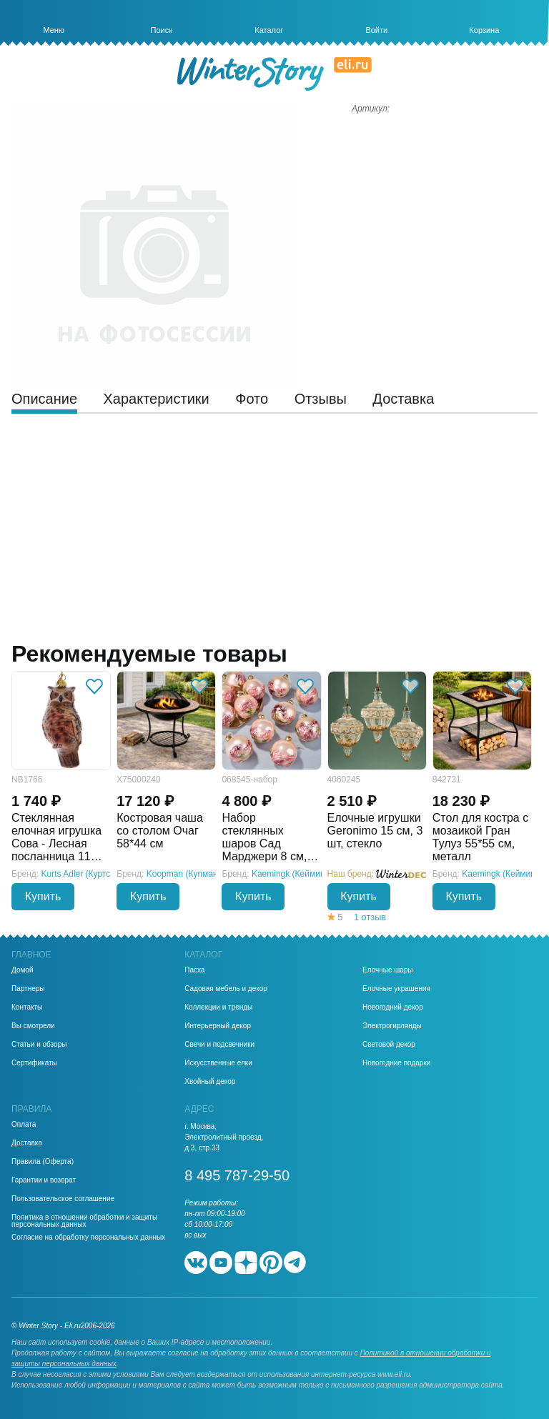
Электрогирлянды (392, 1026)
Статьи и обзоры (38, 1044)
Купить (43, 896)
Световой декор (388, 1044)
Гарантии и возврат (43, 1180)
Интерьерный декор (217, 1026)
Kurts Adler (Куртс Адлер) (91, 874)
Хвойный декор (209, 1081)
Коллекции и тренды (218, 1007)
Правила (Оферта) (42, 1161)
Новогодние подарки (396, 1063)
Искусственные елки (218, 1063)
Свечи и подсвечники (219, 1044)
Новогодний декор (392, 1007)
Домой (22, 970)
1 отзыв (370, 917)
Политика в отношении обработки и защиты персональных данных (84, 1221)
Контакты (26, 1007)
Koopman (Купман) (184, 874)
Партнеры (28, 988)
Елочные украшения (396, 988)
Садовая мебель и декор (225, 988)
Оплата (23, 1124)
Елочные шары (387, 970)
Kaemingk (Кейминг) (291, 874)
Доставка (26, 1143)
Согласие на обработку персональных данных (88, 1237)
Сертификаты (34, 1063)
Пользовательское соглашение (62, 1199)
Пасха (194, 970)
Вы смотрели (33, 1026)
